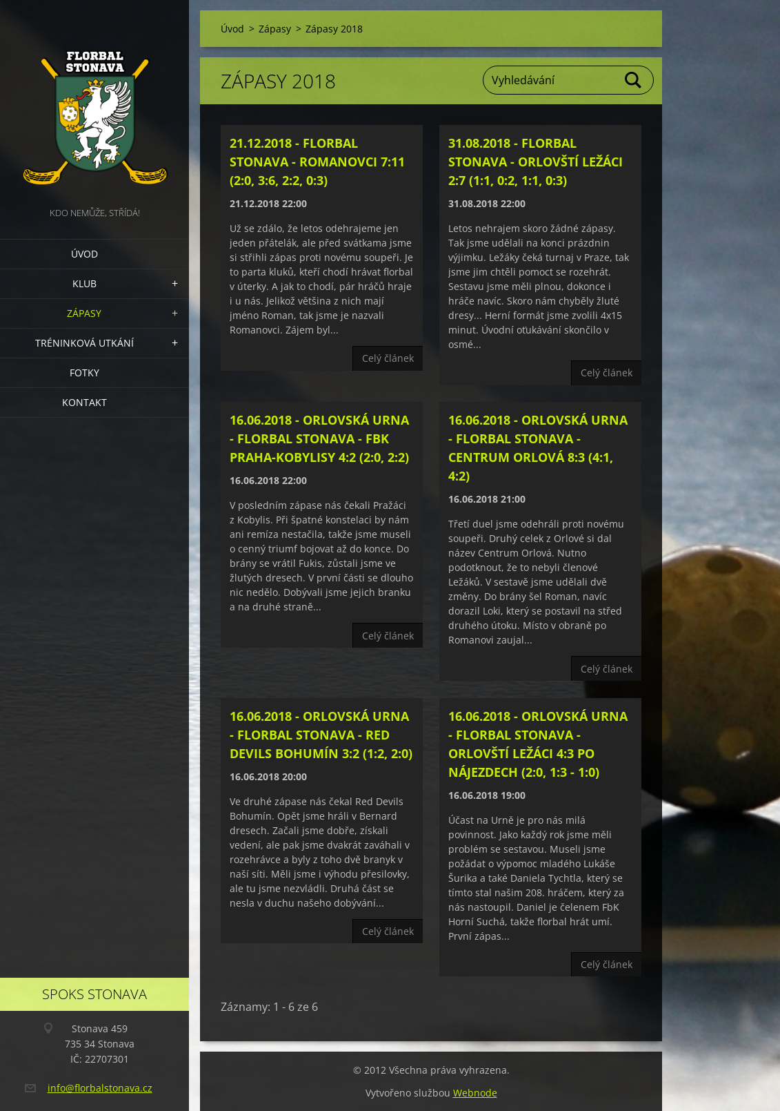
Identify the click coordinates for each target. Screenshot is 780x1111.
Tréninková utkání (84, 342)
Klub (84, 283)
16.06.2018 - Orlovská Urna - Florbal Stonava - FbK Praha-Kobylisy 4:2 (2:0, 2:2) (319, 438)
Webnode (475, 1092)
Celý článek (388, 358)
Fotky (84, 372)
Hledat (634, 80)
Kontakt (84, 402)
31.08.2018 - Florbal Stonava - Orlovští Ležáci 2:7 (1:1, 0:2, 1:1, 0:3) (535, 162)
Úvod (84, 253)
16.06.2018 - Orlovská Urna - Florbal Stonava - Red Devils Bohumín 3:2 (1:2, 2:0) (321, 735)
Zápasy (84, 313)
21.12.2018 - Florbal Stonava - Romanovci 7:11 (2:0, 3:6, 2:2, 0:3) (317, 162)
